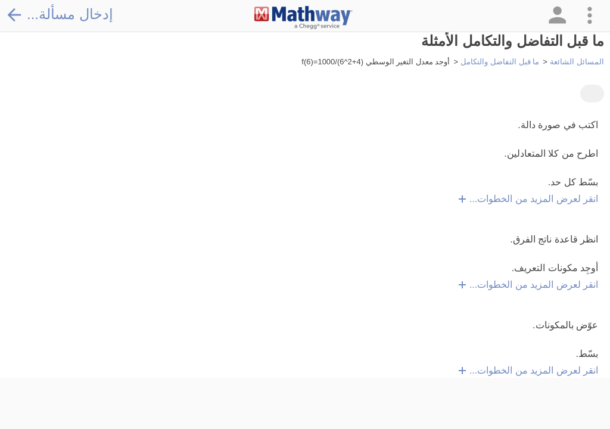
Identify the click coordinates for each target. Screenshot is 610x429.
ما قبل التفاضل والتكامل (499, 61)
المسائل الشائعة (577, 61)
